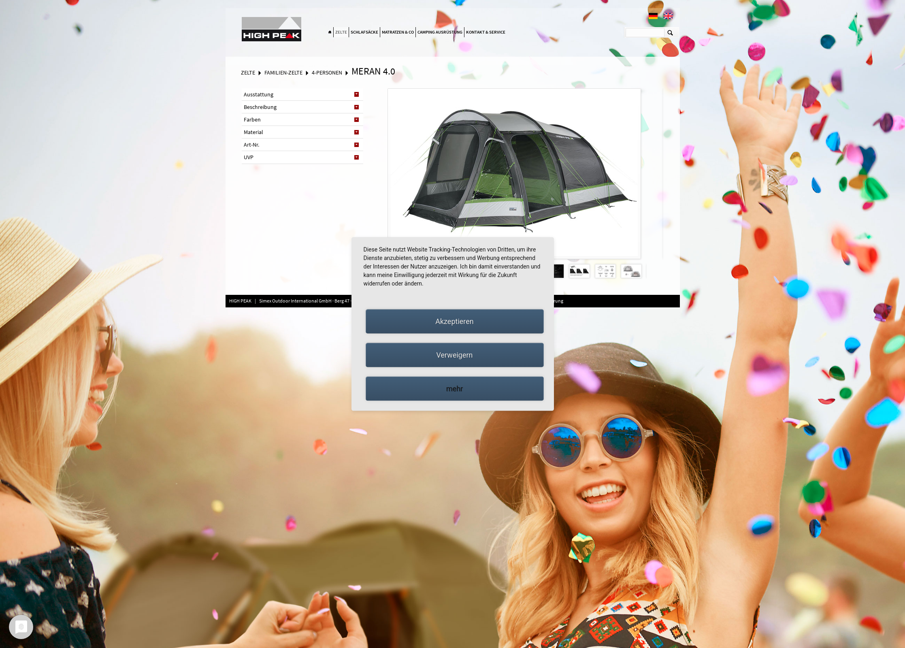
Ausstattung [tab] (258, 94)
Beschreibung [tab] (260, 107)
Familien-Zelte (283, 72)
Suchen (670, 32)
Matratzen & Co (398, 32)
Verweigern (454, 355)
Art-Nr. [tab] (251, 144)
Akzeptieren (454, 321)
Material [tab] (253, 132)
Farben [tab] (252, 119)
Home (330, 32)
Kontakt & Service (485, 32)
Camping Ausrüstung (439, 32)
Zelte (341, 32)
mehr (454, 388)
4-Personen (327, 72)
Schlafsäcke (364, 32)
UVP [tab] (248, 157)
